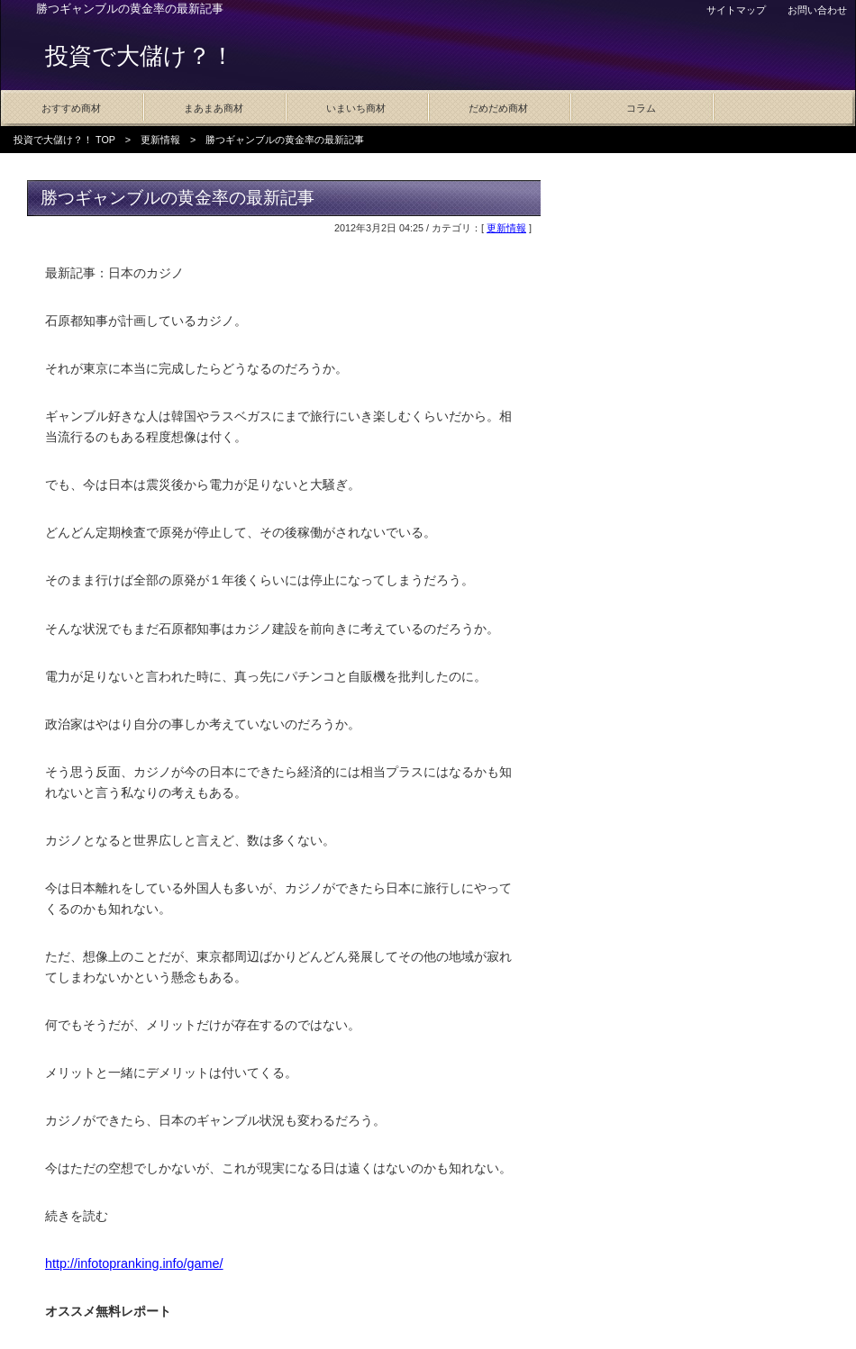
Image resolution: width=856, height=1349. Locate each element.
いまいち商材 (356, 108)
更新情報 (160, 139)
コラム (641, 108)
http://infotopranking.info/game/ (134, 1263)
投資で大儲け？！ (139, 55)
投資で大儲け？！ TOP (64, 139)
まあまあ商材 (213, 108)
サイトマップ (736, 10)
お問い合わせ (817, 10)
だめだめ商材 (498, 108)
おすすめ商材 (71, 108)
